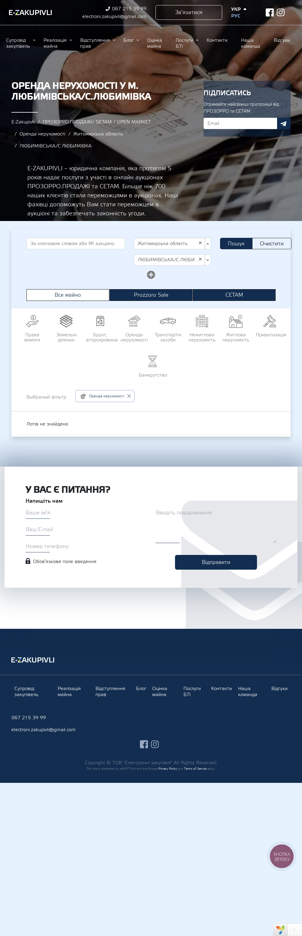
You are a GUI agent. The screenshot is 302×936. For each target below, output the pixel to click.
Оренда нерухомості (42, 134)
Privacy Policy (168, 769)
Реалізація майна (55, 43)
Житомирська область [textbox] (170, 243)
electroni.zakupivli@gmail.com (114, 17)
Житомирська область (98, 134)
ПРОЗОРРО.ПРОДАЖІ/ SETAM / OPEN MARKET (97, 122)
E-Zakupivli (23, 122)
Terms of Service (195, 769)
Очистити (272, 243)
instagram (281, 12)
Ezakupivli (30, 12)
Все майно (68, 295)
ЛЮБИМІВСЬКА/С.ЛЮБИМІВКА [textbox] (171, 259)
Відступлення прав (95, 43)
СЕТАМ (234, 295)
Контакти (217, 40)
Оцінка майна (154, 43)
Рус (235, 16)
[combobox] (172, 243)
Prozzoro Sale (151, 295)
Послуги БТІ (184, 43)
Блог (128, 40)
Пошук (236, 243)
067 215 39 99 (129, 9)
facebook (270, 12)
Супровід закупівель (18, 43)
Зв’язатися (188, 12)
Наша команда (250, 43)
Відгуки (282, 40)
